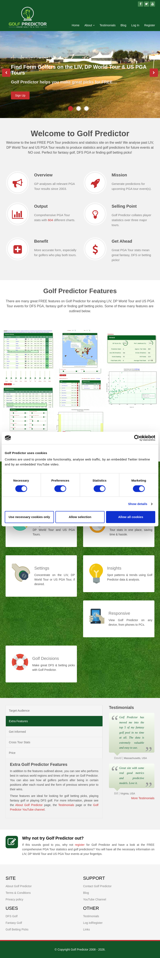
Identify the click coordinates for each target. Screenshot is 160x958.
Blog (123, 25)
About (89, 25)
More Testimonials (142, 798)
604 (50, 220)
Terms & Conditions (18, 892)
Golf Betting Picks (17, 929)
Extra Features (18, 721)
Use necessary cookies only (29, 517)
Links (86, 929)
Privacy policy (14, 899)
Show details (137, 504)
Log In (135, 25)
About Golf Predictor (29, 805)
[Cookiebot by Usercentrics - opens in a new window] (137, 438)
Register (149, 25)
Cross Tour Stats (19, 742)
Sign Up (20, 95)
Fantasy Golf (14, 922)
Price (12, 752)
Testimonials (108, 25)
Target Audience (19, 710)
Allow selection (80, 517)
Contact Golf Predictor (97, 886)
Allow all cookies (130, 517)
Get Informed (17, 731)
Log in (87, 922)
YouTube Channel (94, 899)
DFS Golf (12, 916)
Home (75, 25)
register (80, 844)
